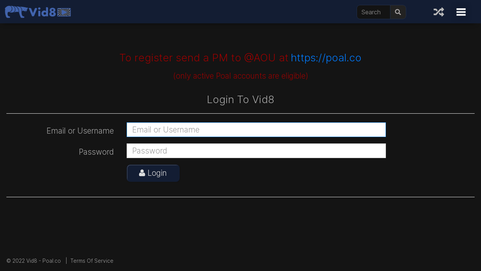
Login (153, 173)
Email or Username (80, 131)
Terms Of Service (91, 261)
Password (96, 152)
